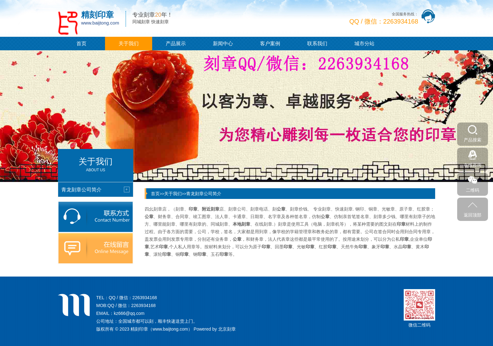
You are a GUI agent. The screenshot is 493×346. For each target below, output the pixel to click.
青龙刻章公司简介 (203, 193)
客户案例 (270, 43)
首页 (81, 43)
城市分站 (364, 43)
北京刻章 (227, 329)
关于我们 (129, 43)
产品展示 (176, 43)
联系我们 (317, 43)
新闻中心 (223, 43)
